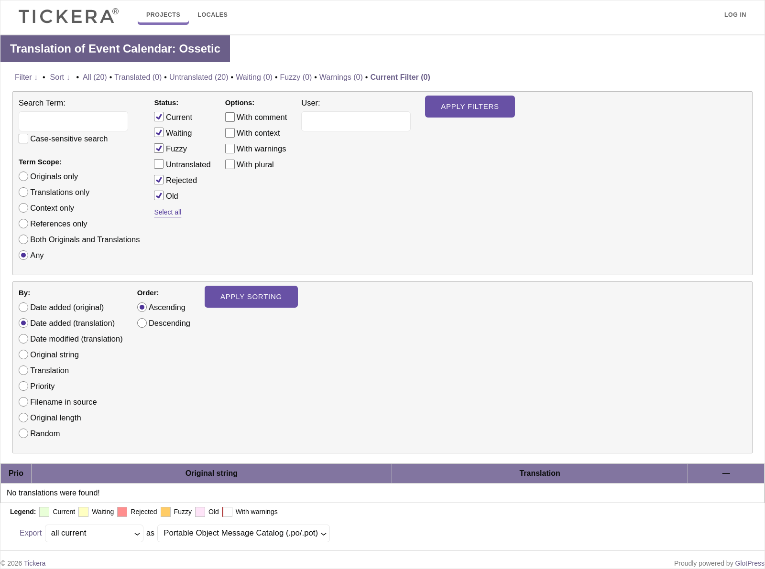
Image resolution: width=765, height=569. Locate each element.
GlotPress (750, 563)
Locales (212, 14)
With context (258, 133)
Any (37, 255)
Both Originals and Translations (85, 239)
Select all (167, 212)
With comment (262, 117)
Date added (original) (67, 307)
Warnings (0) (341, 77)
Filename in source (63, 401)
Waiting (173, 132)
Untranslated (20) (199, 77)
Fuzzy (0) (296, 77)
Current (173, 116)
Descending (169, 323)
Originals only (54, 176)
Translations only (59, 192)
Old (166, 195)
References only (58, 223)
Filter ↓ (26, 77)
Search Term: (42, 102)
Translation (49, 370)
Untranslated (182, 164)
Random (45, 433)
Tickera (34, 563)
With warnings (261, 148)
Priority (42, 386)
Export (31, 533)
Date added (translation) (72, 323)
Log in (735, 14)
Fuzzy (170, 148)
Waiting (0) (254, 77)
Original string (54, 354)
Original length (55, 417)
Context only (52, 208)
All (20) (95, 77)
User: (310, 102)
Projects (163, 14)
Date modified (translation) (76, 338)
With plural (255, 164)
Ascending (167, 307)
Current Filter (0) (400, 77)
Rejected (175, 179)
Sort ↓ (60, 77)
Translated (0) (138, 77)
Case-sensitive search (69, 138)
